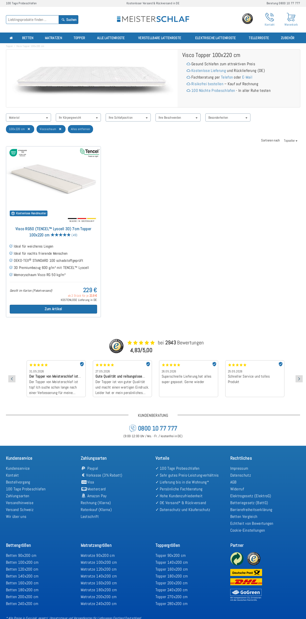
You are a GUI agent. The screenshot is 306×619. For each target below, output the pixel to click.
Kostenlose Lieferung (208, 70)
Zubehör (287, 38)
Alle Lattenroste (111, 38)
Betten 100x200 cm (22, 562)
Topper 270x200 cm (171, 596)
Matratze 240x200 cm (99, 603)
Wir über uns (16, 516)
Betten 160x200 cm (22, 583)
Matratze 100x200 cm (99, 562)
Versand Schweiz (20, 509)
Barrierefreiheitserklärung (251, 509)
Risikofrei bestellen (207, 83)
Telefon (227, 77)
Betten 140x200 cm (22, 576)
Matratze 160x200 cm (99, 583)
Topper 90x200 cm (170, 555)
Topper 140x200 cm (171, 562)
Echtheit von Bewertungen (251, 523)
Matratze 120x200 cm (99, 569)
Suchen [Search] (68, 19)
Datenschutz (240, 475)
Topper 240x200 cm (171, 589)
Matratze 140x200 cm (99, 576)
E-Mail (247, 77)
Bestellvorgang (18, 482)
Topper (79, 38)
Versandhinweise (20, 502)
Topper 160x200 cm (171, 569)
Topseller (290, 140)
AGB (233, 482)
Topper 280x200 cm (171, 603)
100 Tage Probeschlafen (26, 489)
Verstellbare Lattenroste (159, 38)
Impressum (239, 468)
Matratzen (53, 38)
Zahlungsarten (17, 495)
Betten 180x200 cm (22, 589)
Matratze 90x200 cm (98, 555)
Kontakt (12, 475)
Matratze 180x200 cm (99, 589)
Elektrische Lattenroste (215, 38)
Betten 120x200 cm (22, 569)
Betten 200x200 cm (22, 596)
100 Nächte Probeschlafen (213, 90)
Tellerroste (259, 38)
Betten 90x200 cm (21, 555)
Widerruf (237, 489)
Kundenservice (18, 468)
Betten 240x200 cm (22, 603)
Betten (27, 38)
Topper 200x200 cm (171, 583)
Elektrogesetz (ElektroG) (250, 495)
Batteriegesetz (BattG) (249, 502)
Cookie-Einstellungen (247, 530)
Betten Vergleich (244, 516)
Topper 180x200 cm (171, 576)
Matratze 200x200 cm (99, 596)
